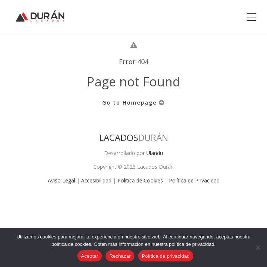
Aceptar (90, 256)
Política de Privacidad (194, 180)
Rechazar (120, 256)
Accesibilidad (96, 180)
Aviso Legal (61, 180)
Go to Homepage (133, 102)
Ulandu (154, 152)
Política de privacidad (166, 256)
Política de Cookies (140, 180)
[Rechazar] (257, 247)
